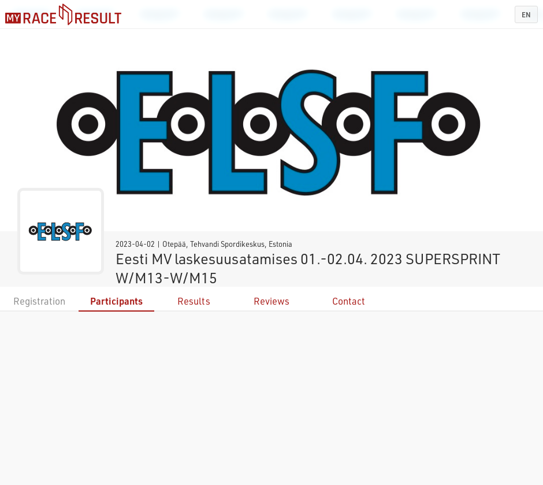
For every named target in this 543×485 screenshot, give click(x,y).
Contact (348, 301)
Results (193, 301)
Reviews (271, 301)
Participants (116, 301)
